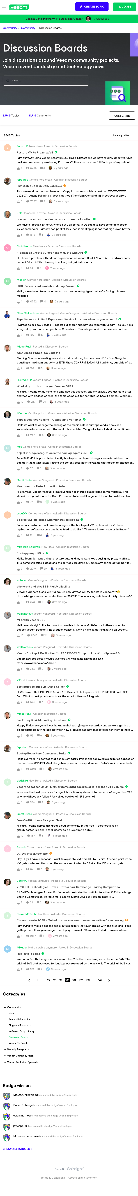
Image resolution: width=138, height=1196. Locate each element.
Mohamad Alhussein (26, 1136)
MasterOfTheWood (25, 1095)
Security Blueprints (16, 1049)
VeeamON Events (18, 1043)
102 (81, 980)
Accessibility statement (82, 1177)
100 (67, 980)
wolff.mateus (25, 614)
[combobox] (46, 81)
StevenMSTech (26, 914)
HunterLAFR (24, 380)
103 (88, 980)
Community (10, 28)
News (12, 1013)
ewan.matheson (23, 1115)
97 (48, 980)
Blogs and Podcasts (20, 1025)
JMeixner (22, 413)
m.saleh (21, 280)
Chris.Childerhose (28, 313)
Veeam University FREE (18, 1056)
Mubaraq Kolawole (29, 547)
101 (74, 980)
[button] (4, 8)
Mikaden (22, 947)
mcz (19, 447)
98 (54, 980)
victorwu (22, 580)
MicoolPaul (24, 346)
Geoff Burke (24, 480)
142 (100, 980)
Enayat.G (22, 146)
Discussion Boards (18, 1037)
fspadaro (22, 180)
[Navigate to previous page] (29, 980)
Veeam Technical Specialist (21, 1062)
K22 (19, 680)
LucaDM (22, 513)
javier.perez (20, 1126)
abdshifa (22, 780)
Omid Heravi (24, 246)
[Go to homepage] (19, 7)
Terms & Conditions (53, 1177)
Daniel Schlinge (23, 1105)
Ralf (19, 213)
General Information (20, 1019)
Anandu (21, 847)
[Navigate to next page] (109, 980)
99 (61, 980)
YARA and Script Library (21, 1031)
